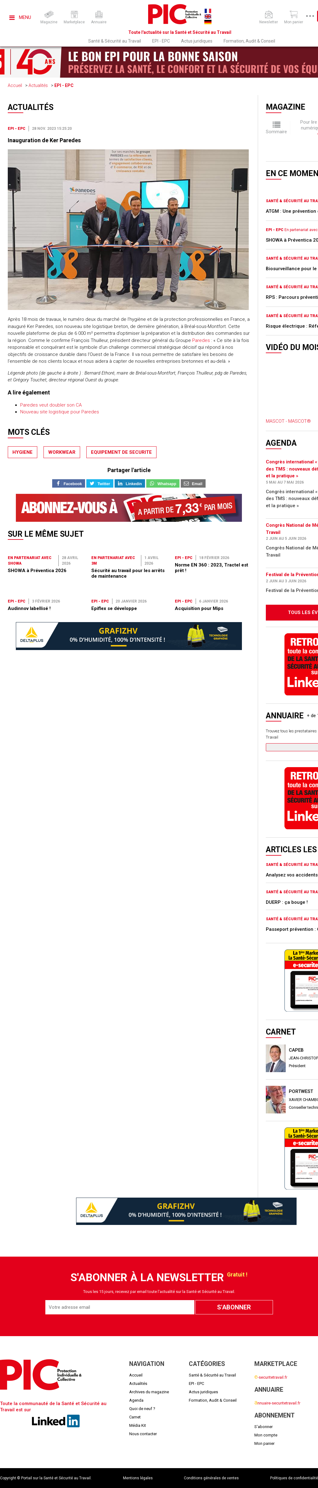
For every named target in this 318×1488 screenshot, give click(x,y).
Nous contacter (143, 1433)
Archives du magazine (149, 1392)
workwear (61, 452)
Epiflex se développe (114, 608)
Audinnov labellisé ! (29, 608)
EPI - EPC (161, 41)
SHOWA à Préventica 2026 (37, 570)
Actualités (38, 85)
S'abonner (263, 1426)
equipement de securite (121, 452)
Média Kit (137, 1425)
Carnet (135, 1417)
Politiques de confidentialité (294, 1478)
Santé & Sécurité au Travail (114, 41)
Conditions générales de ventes (211, 1478)
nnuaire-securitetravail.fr (277, 1403)
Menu (20, 17)
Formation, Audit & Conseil (249, 41)
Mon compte (265, 1435)
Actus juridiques (196, 41)
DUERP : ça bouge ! (287, 902)
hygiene (22, 452)
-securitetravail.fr (270, 1377)
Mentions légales (138, 1478)
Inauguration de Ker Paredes (44, 140)
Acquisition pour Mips (199, 608)
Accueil (15, 85)
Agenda (136, 1400)
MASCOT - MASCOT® (288, 421)
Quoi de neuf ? (142, 1408)
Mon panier (264, 1443)
